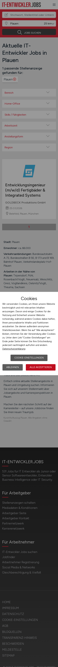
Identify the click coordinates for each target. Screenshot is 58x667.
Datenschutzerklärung (13, 348)
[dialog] (29, 333)
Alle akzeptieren (41, 367)
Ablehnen (12, 367)
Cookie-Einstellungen (29, 357)
